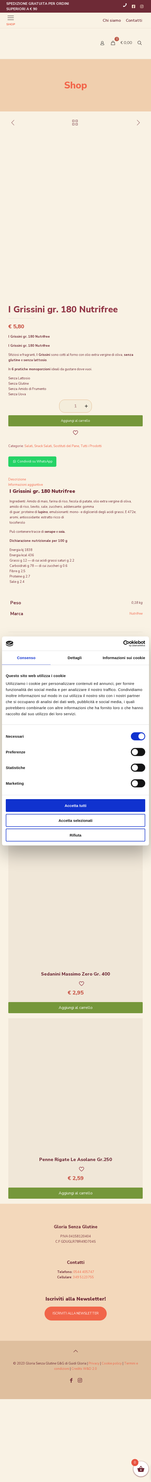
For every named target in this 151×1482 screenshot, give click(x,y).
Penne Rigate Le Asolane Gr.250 (75, 1242)
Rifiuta (76, 835)
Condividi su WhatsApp (32, 544)
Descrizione (17, 562)
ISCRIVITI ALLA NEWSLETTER (76, 1396)
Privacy (94, 1446)
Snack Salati (43, 529)
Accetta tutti (76, 805)
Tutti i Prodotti (91, 529)
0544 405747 (83, 1355)
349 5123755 (83, 1360)
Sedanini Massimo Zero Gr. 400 (75, 1057)
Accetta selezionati (75, 820)
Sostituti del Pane (66, 529)
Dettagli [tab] (75, 657)
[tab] (75, 562)
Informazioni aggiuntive (25, 567)
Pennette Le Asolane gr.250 (75, 871)
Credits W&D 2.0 (84, 1451)
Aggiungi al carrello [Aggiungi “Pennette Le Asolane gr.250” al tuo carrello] (76, 905)
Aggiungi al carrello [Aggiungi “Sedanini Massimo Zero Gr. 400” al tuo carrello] (76, 1090)
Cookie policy (112, 1446)
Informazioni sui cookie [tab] (124, 657)
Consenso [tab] (26, 657)
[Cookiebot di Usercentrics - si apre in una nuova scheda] (123, 643)
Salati (28, 529)
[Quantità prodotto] (75, 489)
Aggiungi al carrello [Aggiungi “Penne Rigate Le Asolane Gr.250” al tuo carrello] (76, 1276)
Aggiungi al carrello (75, 503)
